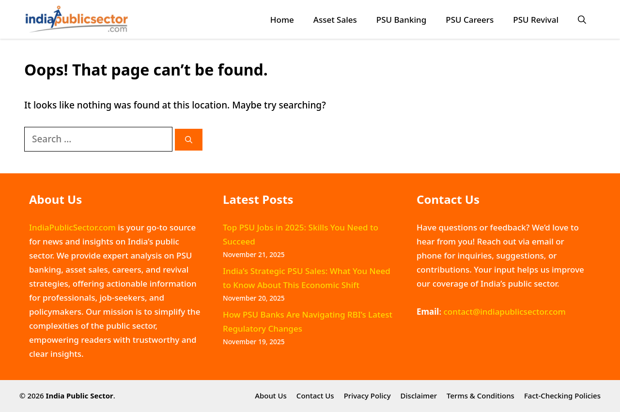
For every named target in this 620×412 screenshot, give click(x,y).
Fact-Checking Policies (562, 395)
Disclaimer (419, 395)
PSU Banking (401, 19)
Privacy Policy (367, 395)
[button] (582, 19)
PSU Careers (470, 19)
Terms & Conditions (480, 395)
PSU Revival (535, 19)
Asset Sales (335, 19)
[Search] (188, 140)
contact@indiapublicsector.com (504, 311)
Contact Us (315, 395)
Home (282, 19)
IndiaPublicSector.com (72, 227)
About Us (271, 395)
